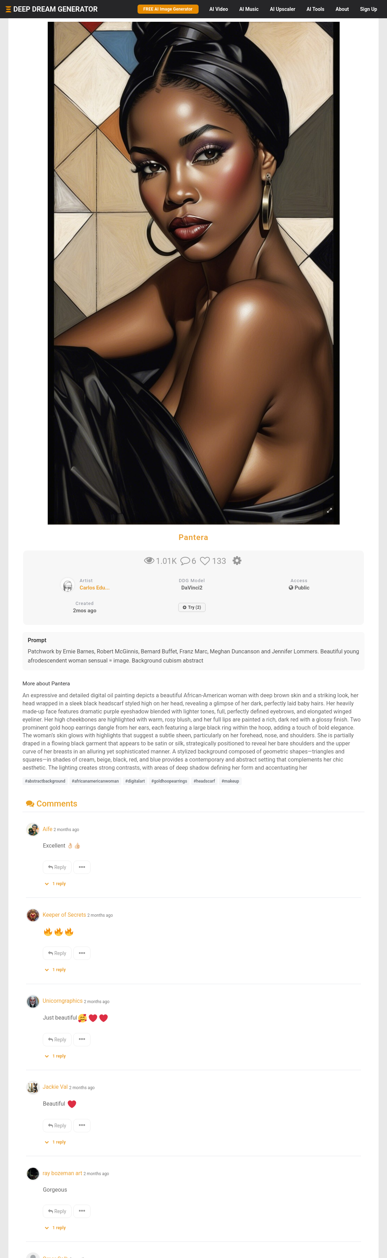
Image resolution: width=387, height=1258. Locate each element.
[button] (57, 882)
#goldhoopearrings (169, 781)
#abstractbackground (45, 781)
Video (218, 9)
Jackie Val (55, 1087)
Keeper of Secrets (64, 914)
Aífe (47, 829)
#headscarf (204, 781)
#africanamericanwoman (95, 781)
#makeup (230, 781)
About (342, 9)
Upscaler (282, 9)
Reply (57, 867)
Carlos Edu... (94, 588)
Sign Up (368, 9)
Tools (316, 9)
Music (249, 9)
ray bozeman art (62, 1173)
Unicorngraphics (62, 1000)
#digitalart (135, 781)
